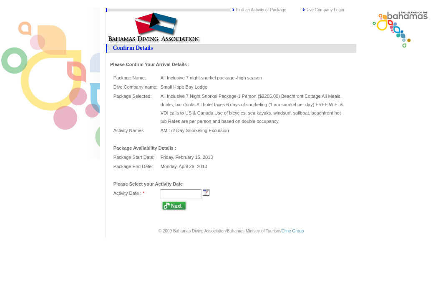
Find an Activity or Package (261, 10)
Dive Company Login (324, 10)
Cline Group (293, 231)
